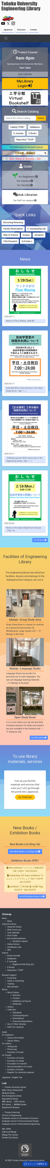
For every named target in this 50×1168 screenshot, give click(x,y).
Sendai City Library (10, 1138)
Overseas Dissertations (22, 1021)
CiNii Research (10, 241)
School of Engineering (11, 1115)
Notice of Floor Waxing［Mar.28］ (21, 321)
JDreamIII (39, 235)
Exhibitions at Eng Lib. (22, 1001)
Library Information (15, 1038)
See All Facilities (39, 738)
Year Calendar (13, 933)
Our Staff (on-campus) (25, 200)
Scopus (26, 235)
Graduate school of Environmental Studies (20, 1121)
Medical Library (8, 1093)
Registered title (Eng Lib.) (23, 964)
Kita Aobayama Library (12, 1096)
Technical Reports (20, 1015)
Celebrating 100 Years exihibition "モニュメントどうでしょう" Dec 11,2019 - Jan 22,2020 (25, 878)
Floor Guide (12, 935)
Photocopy (12, 1049)
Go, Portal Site (25, 797)
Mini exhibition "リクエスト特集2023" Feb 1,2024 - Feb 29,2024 (25, 869)
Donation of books (15, 1052)
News (9, 921)
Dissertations (18, 1018)
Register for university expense (20, 1072)
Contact (33, 29)
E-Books (33, 133)
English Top (17, 1077)
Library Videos (13, 1041)
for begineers (8, 1035)
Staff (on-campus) (15, 1027)
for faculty (25, 185)
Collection (11, 1010)
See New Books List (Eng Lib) (25, 851)
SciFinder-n (27, 241)
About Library (13, 992)
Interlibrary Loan (14, 947)
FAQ (9, 950)
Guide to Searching (15, 981)
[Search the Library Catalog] (20, 118)
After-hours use (14, 930)
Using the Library (14, 927)
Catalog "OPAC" (17, 127)
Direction (21, 29)
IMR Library (7, 1101)
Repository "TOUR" (25, 139)
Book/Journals (13, 956)
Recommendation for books (19, 1067)
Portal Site (11, 978)
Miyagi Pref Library (10, 1135)
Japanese (8, 29)
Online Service (13, 944)
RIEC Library (20, 1101)
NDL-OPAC (6, 1129)
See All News (40, 540)
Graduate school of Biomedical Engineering (21, 1124)
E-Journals (18, 133)
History (10, 1007)
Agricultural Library (10, 1099)
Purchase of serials (15, 1061)
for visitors (25, 181)
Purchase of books (15, 1058)
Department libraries (10, 1107)
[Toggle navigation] (6, 38)
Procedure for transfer (17, 1064)
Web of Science (10, 235)
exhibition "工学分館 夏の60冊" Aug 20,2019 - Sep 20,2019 (25, 888)
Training (10, 984)
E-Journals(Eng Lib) (36, 228)
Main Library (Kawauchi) (12, 1090)
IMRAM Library (20, 1104)
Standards (17, 1013)
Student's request (20, 941)
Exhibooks (17, 1004)
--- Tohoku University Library (14, 1087)
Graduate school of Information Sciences (20, 1118)
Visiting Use (12, 1046)
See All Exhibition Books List (32, 896)
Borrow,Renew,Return (16, 938)
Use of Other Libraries (16, 1024)
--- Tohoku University (11, 1112)
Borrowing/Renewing (13, 222)
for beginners (25, 176)
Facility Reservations (13, 228)
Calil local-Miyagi (9, 1132)
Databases (35, 127)
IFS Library (6, 1104)
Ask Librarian (12, 987)
